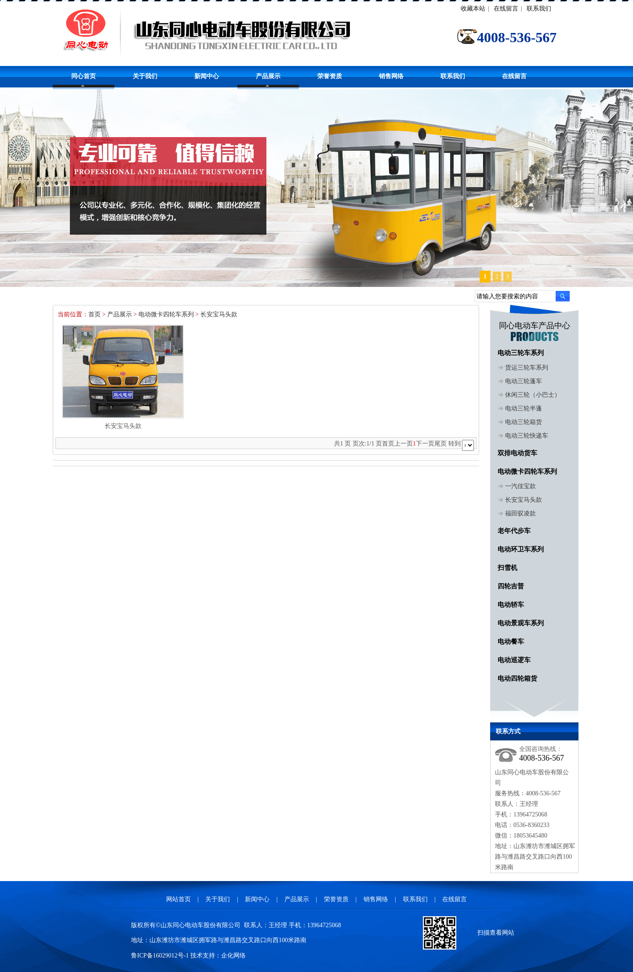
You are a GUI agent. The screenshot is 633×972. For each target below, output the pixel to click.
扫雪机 (507, 567)
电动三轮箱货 (523, 422)
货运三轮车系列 (526, 367)
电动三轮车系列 (521, 352)
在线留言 (506, 8)
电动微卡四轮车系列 (166, 314)
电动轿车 (511, 604)
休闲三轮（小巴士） (532, 395)
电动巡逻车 (514, 660)
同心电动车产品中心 (534, 325)
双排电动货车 (517, 453)
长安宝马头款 (218, 314)
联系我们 (539, 8)
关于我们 (145, 76)
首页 (94, 314)
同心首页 (83, 76)
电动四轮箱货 (517, 678)
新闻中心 (206, 76)
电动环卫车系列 (521, 549)
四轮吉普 (511, 586)
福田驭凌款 (520, 513)
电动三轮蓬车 (523, 381)
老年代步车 (514, 530)
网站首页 (178, 899)
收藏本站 (473, 8)
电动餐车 (511, 641)
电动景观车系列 (521, 623)
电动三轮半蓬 (523, 408)
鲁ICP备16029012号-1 (160, 955)
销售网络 (391, 76)
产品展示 (268, 76)
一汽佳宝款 (520, 486)
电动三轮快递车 (526, 435)
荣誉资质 (329, 76)
